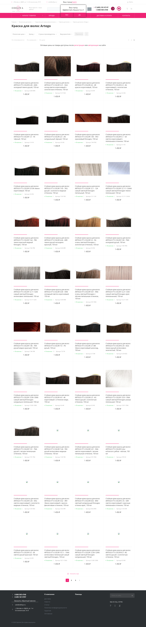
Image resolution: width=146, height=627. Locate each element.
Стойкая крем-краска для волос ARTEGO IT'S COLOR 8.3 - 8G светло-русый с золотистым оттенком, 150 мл (118, 553)
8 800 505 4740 (102, 10)
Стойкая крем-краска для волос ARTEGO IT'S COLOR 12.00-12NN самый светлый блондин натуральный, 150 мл (87, 553)
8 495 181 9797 (20, 597)
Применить (79, 34)
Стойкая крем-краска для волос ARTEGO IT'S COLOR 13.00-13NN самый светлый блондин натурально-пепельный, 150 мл (26, 398)
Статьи (46, 605)
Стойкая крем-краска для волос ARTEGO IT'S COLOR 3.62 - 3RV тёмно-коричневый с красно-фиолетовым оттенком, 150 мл (56, 501)
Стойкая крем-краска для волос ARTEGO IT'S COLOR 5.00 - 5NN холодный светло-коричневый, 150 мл (56, 292)
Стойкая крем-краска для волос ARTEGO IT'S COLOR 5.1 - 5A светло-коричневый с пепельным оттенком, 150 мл (118, 137)
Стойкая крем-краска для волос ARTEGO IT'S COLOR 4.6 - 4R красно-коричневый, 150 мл (87, 85)
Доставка (47, 599)
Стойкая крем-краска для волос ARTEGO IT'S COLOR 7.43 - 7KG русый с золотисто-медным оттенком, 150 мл (56, 189)
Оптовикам (48, 614)
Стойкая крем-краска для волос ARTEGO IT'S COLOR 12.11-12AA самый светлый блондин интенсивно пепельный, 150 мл (26, 292)
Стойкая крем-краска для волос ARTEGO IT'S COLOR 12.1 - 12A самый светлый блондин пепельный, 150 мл (87, 189)
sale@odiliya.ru (52, 2)
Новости (47, 602)
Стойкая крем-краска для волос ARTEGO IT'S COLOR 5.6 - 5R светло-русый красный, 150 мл (26, 552)
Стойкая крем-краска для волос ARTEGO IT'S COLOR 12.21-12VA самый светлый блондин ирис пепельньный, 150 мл (118, 292)
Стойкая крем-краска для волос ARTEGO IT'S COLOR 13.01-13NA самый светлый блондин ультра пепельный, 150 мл (118, 398)
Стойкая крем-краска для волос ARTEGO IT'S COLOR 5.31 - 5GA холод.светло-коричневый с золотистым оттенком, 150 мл (56, 86)
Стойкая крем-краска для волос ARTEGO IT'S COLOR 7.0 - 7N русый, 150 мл (56, 345)
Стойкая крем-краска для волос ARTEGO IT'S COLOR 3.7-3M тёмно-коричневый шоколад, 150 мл (87, 346)
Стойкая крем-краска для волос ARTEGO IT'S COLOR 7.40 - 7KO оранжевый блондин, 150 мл (87, 136)
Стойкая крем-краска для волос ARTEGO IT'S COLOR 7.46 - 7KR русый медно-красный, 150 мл (26, 345)
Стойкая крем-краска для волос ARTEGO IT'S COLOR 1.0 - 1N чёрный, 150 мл (26, 136)
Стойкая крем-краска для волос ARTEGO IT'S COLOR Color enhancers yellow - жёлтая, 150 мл (118, 450)
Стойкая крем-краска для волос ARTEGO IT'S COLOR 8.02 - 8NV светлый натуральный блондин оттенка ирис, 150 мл (87, 501)
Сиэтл (74, 2)
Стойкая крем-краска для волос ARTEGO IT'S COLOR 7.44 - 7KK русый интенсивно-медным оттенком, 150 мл (56, 450)
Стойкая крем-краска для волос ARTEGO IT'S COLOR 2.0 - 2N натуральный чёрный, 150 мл (56, 136)
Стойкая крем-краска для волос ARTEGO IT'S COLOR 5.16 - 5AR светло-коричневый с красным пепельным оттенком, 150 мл (118, 501)
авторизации (93, 45)
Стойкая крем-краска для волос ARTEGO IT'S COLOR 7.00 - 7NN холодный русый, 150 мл (118, 240)
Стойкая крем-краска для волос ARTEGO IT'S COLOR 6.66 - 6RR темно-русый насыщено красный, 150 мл (56, 241)
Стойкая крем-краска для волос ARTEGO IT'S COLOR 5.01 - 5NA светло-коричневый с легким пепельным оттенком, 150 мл (87, 450)
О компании (49, 594)
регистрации (79, 45)
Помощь (78, 594)
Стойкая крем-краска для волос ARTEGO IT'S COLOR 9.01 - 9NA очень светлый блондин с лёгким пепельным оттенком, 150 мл (87, 294)
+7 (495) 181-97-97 (101, 7)
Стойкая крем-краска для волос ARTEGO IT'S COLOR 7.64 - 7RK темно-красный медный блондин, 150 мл (26, 241)
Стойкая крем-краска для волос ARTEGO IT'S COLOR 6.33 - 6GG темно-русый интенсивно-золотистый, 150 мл (118, 346)
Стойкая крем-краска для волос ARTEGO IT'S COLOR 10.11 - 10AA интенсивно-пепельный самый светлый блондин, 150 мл (56, 553)
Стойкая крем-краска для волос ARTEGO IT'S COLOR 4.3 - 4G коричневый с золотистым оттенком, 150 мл (118, 86)
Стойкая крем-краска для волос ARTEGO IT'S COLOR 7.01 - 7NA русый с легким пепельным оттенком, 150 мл (26, 450)
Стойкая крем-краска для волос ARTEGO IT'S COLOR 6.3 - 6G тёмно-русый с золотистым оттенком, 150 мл (87, 398)
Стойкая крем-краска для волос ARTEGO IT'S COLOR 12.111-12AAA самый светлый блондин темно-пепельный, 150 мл (119, 189)
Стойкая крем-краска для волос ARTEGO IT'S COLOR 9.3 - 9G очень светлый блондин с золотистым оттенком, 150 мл (87, 241)
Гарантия (47, 611)
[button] (20, 79)
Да (80, 15)
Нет (66, 15)
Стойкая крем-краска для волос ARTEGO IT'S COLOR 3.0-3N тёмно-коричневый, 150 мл (27, 188)
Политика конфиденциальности (55, 608)
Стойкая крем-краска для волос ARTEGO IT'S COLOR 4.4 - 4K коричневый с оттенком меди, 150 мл (56, 398)
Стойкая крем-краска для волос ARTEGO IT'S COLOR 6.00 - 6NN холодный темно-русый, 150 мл (26, 85)
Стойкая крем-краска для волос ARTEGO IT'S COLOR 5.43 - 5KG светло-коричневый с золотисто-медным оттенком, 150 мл (27, 501)
